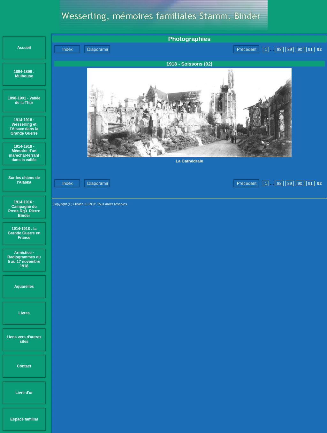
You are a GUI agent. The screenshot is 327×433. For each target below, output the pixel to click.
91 (310, 49)
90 (300, 49)
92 (319, 49)
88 (279, 49)
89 (289, 49)
